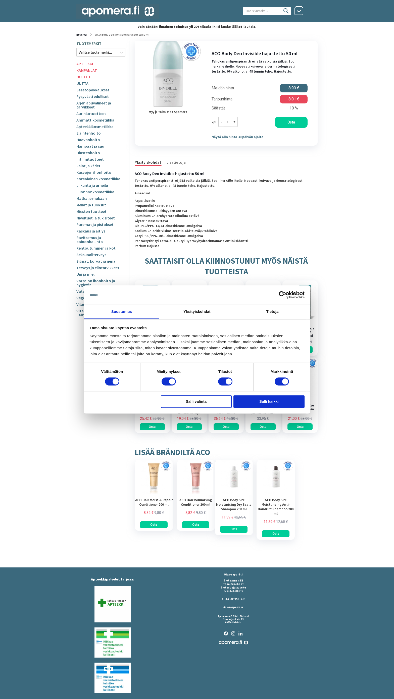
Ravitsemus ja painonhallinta (89, 239)
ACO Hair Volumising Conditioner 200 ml (195, 502)
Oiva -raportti (233, 574)
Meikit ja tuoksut (91, 204)
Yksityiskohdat (148, 162)
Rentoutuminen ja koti (96, 248)
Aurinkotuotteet (91, 113)
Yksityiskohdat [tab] (196, 311)
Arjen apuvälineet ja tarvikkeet (93, 104)
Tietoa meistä (233, 580)
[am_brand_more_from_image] (153, 494)
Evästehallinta (233, 591)
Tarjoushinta (222, 99)
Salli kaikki (269, 401)
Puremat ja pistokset (95, 224)
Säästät (218, 108)
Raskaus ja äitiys (90, 231)
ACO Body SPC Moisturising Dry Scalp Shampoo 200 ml (234, 504)
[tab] (151, 162)
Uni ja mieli (85, 274)
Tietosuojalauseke (233, 587)
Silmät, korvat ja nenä (95, 261)
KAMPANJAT (86, 70)
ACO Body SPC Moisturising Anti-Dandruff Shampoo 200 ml (275, 507)
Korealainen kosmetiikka (98, 178)
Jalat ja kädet (88, 165)
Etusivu (81, 34)
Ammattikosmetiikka (95, 120)
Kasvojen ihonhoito (93, 172)
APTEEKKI (84, 63)
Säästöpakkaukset (92, 89)
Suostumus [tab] (121, 311)
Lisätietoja (176, 162)
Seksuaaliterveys (91, 254)
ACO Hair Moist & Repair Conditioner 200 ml (154, 502)
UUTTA (82, 83)
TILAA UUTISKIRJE (233, 599)
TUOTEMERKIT (89, 43)
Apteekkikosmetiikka (95, 126)
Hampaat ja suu (90, 146)
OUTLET (83, 76)
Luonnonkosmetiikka (95, 191)
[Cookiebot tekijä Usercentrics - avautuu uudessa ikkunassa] (283, 295)
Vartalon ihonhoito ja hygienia (95, 282)
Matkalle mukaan (91, 198)
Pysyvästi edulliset (92, 96)
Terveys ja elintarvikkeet (97, 267)
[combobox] (262, 11)
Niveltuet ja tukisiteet (95, 217)
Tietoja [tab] (272, 311)
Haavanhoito (88, 139)
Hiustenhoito (88, 152)
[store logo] (117, 11)
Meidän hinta (223, 88)
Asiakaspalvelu (233, 607)
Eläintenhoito (88, 133)
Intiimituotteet (90, 159)
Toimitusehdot (233, 584)
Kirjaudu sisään (313, 10)
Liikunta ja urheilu (92, 185)
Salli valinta (196, 401)
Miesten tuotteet (91, 211)
